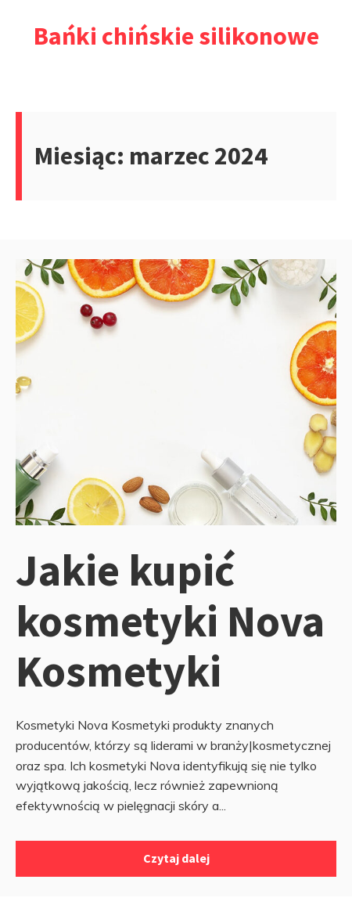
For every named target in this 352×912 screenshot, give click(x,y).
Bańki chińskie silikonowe (176, 36)
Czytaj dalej (176, 858)
